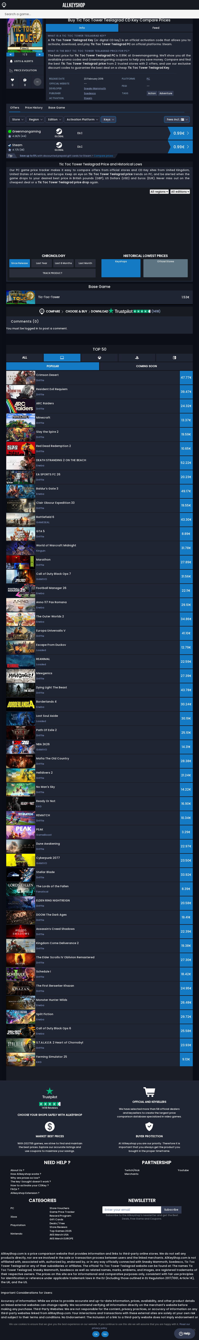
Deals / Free (57, 1223)
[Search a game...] (99, 14)
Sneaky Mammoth (95, 88)
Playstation (17, 1225)
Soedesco (90, 93)
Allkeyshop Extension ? (24, 1193)
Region (34, 119)
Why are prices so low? (25, 1178)
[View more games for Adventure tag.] (166, 95)
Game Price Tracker (62, 1212)
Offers (14, 108)
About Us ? (17, 1170)
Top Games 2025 (61, 1231)
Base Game (56, 108)
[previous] (10, 54)
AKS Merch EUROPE (61, 1238)
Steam (88, 98)
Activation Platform (80, 119)
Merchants (131, 1174)
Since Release (19, 263)
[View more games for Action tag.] (152, 95)
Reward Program (60, 1216)
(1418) (134, 311)
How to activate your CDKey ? (29, 1185)
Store (16, 119)
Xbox (13, 1217)
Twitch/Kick (132, 1170)
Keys (107, 119)
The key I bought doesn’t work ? (30, 1181)
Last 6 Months (63, 263)
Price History (34, 108)
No (105, 1334)
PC (12, 1208)
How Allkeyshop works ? (25, 1174)
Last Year (41, 263)
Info (82, 28)
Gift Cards (56, 1219)
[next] (40, 54)
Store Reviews (58, 1227)
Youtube (183, 1170)
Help (184, 1333)
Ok (96, 1334)
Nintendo (16, 1234)
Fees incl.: (175, 119)
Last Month (85, 263)
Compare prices (103, 155)
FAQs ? (14, 1189)
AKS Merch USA (59, 1234)
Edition (53, 119)
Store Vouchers (59, 1208)
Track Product (52, 273)
